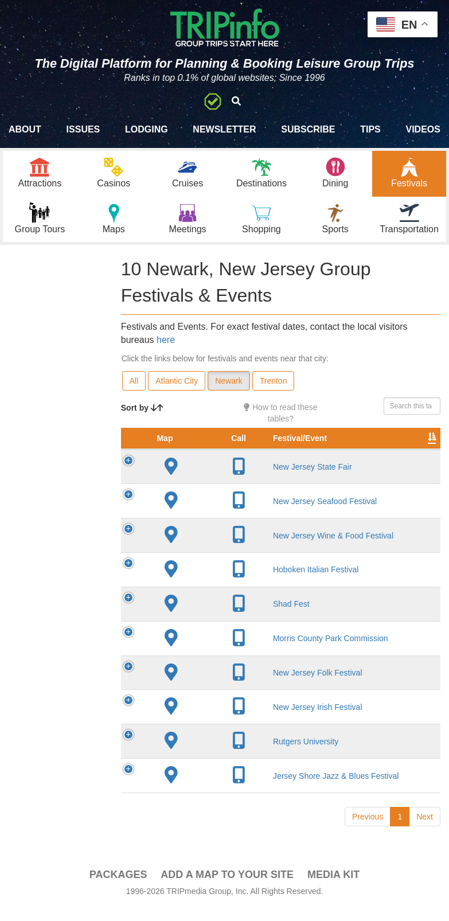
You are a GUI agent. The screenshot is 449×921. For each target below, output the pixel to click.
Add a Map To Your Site (227, 887)
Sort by (142, 408)
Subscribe (308, 129)
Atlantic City (176, 382)
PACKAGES (118, 887)
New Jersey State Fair (235, 479)
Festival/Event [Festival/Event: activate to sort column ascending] (223, 450)
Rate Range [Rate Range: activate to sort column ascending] (406, 445)
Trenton (273, 382)
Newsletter (224, 129)
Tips (370, 129)
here (166, 341)
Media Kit (333, 887)
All (134, 382)
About (25, 129)
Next (424, 829)
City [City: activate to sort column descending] (293, 450)
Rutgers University (228, 754)
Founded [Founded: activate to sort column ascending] (355, 450)
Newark (228, 382)
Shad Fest (214, 617)
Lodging (146, 129)
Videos (422, 129)
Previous (367, 829)
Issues (83, 129)
